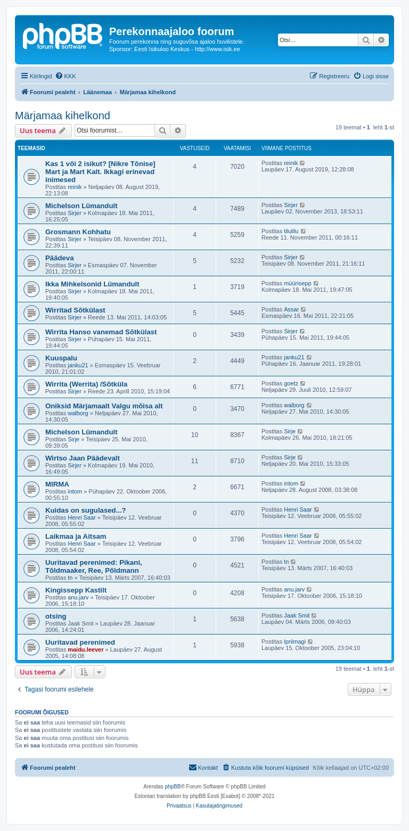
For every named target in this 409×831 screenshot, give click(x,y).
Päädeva (59, 258)
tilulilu (291, 231)
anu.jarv (78, 597)
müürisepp (297, 283)
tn (70, 577)
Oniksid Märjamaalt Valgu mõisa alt (104, 406)
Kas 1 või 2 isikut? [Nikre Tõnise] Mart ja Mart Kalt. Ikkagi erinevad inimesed (100, 172)
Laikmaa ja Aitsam (76, 536)
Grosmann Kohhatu (78, 232)
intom (75, 491)
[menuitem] (65, 76)
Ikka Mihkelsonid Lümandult (92, 284)
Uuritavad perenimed (80, 642)
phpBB (173, 786)
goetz (291, 383)
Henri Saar (82, 517)
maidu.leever (85, 649)
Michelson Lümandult (81, 206)
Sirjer (74, 213)
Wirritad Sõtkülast (75, 310)
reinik (74, 187)
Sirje (73, 439)
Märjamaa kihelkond (62, 115)
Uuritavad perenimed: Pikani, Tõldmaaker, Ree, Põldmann (93, 566)
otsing (56, 616)
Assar (291, 309)
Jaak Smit (296, 615)
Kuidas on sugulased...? (85, 510)
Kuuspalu (61, 358)
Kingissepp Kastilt (76, 590)
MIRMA (57, 484)
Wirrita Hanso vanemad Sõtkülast (101, 332)
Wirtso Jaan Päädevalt (82, 458)
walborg (78, 413)
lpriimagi (295, 641)
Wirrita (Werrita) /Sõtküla (86, 384)
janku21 (78, 365)
